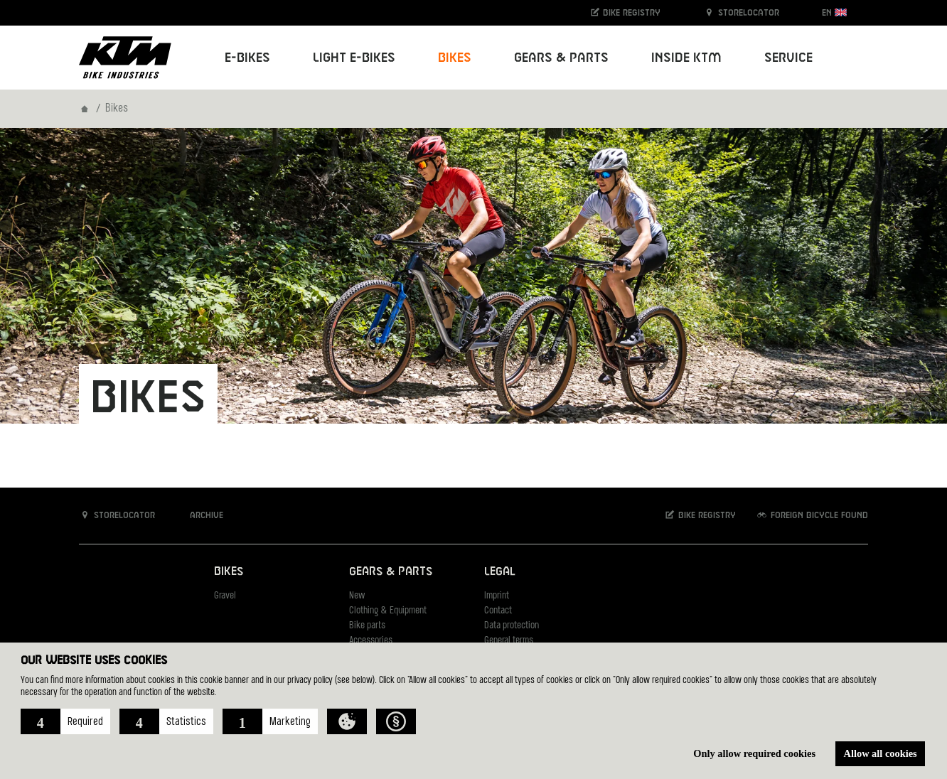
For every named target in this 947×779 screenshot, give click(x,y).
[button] (65, 721)
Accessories (370, 640)
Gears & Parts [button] (561, 58)
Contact (498, 611)
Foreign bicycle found (812, 515)
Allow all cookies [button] (880, 753)
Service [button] (788, 58)
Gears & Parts (390, 571)
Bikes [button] (454, 58)
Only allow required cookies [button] (754, 753)
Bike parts (367, 625)
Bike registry (625, 12)
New (357, 596)
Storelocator (741, 12)
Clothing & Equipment (388, 611)
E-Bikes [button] (247, 58)
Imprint (496, 596)
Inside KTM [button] (686, 58)
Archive (199, 515)
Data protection (511, 625)
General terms (508, 640)
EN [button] (834, 12)
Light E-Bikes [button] (354, 58)
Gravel (225, 596)
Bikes (228, 571)
